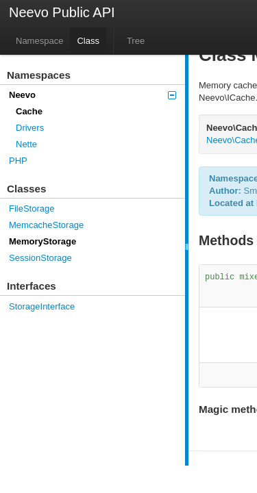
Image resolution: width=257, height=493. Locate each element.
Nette (26, 144)
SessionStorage (40, 258)
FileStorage (31, 208)
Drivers (30, 128)
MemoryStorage (42, 241)
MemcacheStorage (46, 225)
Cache (29, 111)
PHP (18, 160)
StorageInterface (42, 306)
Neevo (92, 95)
